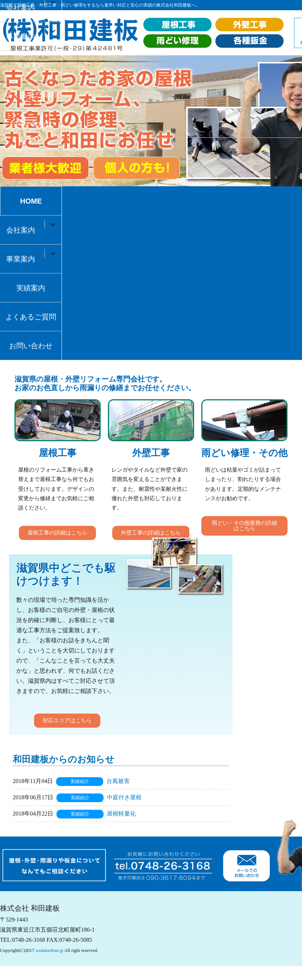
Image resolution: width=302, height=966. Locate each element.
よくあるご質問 (30, 94)
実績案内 (30, 65)
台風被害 (118, 781)
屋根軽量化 (121, 813)
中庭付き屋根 (124, 797)
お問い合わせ (31, 123)
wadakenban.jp (49, 950)
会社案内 (20, 230)
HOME (31, 201)
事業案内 (20, 37)
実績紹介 (79, 781)
